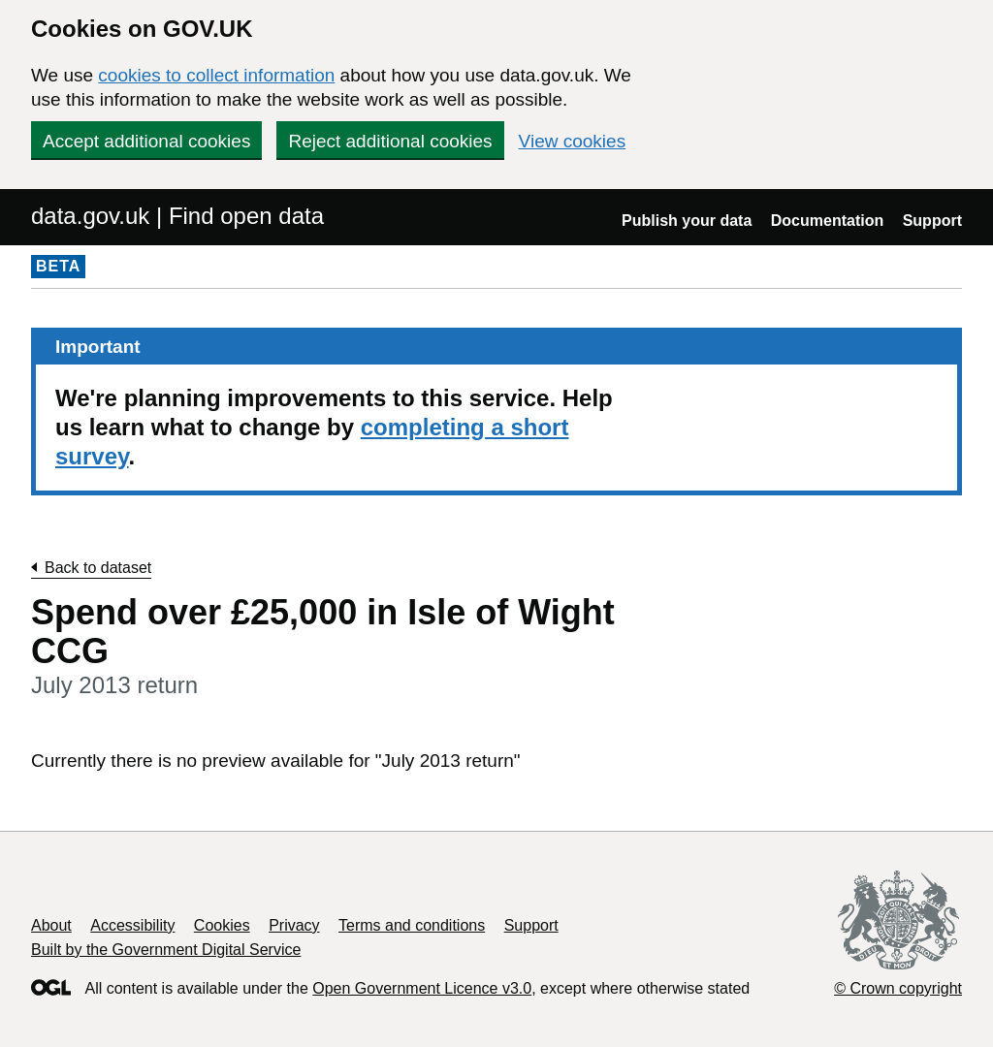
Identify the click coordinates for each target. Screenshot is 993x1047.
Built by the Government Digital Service (166, 949)
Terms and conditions (411, 925)
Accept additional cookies (146, 141)
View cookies (572, 141)
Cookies (222, 925)
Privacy (294, 925)
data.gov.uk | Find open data (177, 216)
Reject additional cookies (390, 141)
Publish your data (687, 220)
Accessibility (132, 925)
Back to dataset (98, 567)
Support (932, 220)
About (51, 925)
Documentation (827, 220)
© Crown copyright (898, 988)
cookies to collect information (216, 75)
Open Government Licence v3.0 (421, 988)
